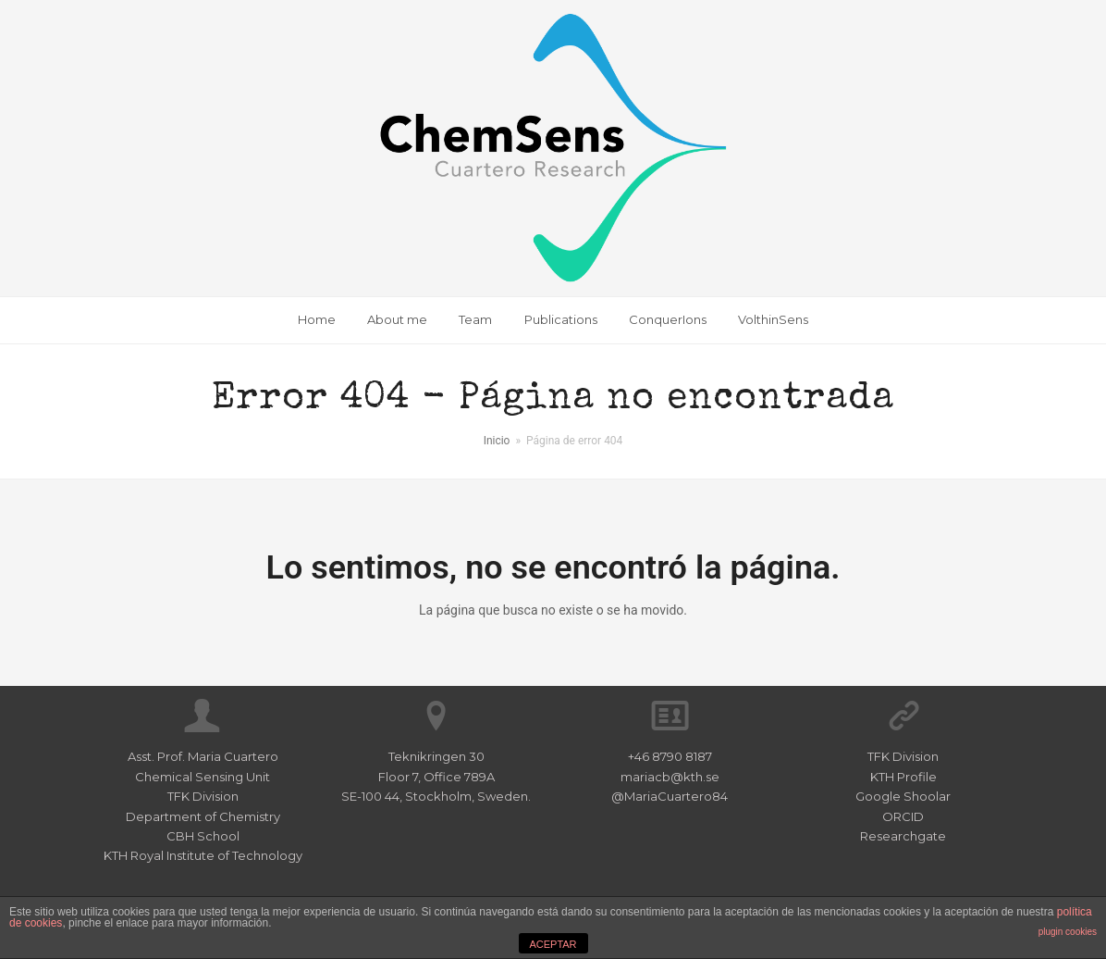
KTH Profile (903, 776)
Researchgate (903, 835)
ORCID (903, 816)
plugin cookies (1067, 932)
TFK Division (903, 756)
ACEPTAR (552, 944)
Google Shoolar (903, 796)
